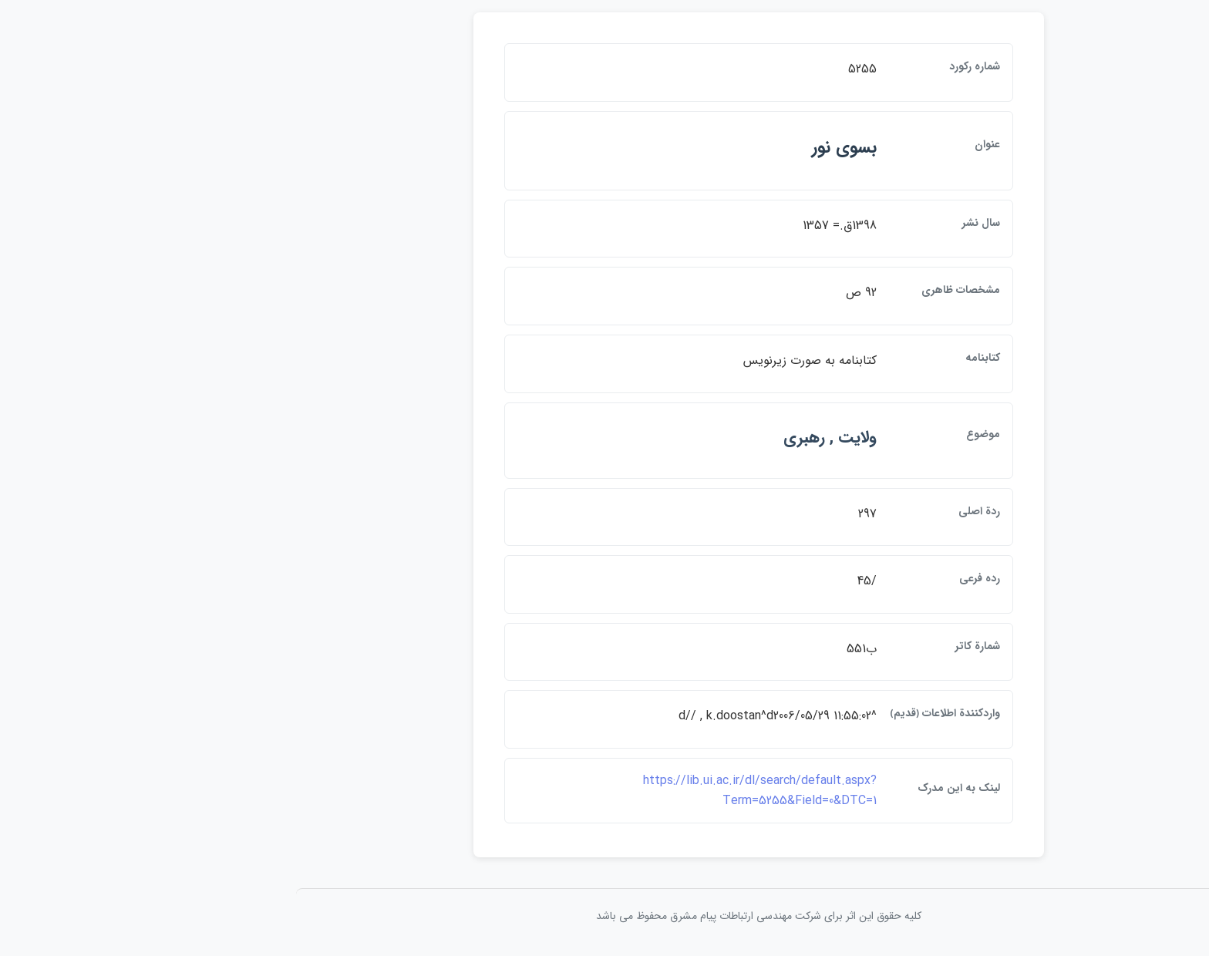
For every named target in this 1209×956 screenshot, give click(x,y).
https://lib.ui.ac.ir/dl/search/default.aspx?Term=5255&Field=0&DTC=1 (605, 790)
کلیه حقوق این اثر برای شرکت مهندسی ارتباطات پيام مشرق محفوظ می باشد (604, 915)
